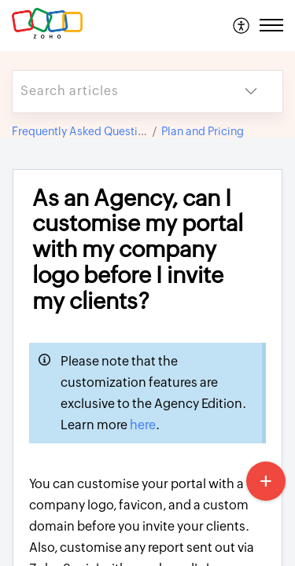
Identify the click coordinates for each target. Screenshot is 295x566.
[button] (242, 25)
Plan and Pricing (202, 131)
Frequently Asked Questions (84, 131)
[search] (116, 91)
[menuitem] (242, 25)
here (143, 424)
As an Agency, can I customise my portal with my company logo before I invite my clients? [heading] (137, 250)
